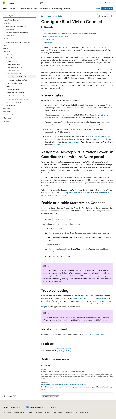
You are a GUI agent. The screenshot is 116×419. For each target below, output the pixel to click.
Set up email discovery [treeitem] (13, 102)
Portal (98, 9)
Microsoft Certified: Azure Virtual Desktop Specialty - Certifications (63, 384)
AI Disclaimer (7, 413)
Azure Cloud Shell (57, 144)
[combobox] (19, 16)
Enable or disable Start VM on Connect (56, 36)
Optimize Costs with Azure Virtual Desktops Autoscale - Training (62, 371)
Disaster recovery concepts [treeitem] (15, 93)
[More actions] (111, 16)
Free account (108, 9)
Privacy (46, 413)
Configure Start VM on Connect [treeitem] (20, 77)
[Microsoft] (4, 2)
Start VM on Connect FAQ (94, 334)
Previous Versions (19, 413)
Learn (43, 16)
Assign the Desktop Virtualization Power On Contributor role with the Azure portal (70, 34)
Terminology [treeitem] (10, 29)
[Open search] (106, 3)
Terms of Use (57, 413)
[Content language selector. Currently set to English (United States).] (12, 407)
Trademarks (68, 413)
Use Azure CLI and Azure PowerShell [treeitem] (18, 96)
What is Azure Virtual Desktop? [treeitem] (16, 26)
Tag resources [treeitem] (10, 105)
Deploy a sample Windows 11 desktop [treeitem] (18, 42)
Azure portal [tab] (47, 219)
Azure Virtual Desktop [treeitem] (11, 20)
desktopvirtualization (73, 142)
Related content (48, 42)
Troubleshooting (48, 39)
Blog (29, 413)
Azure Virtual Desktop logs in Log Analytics (89, 298)
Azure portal (61, 228)
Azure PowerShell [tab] (59, 219)
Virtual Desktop (58, 16)
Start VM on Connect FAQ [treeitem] (18, 80)
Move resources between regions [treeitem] (17, 99)
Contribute (38, 413)
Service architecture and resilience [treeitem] (17, 33)
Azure (49, 16)
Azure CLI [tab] (72, 219)
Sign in (111, 3)
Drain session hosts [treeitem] (14, 64)
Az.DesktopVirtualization (102, 139)
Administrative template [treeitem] (15, 83)
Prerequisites (47, 31)
